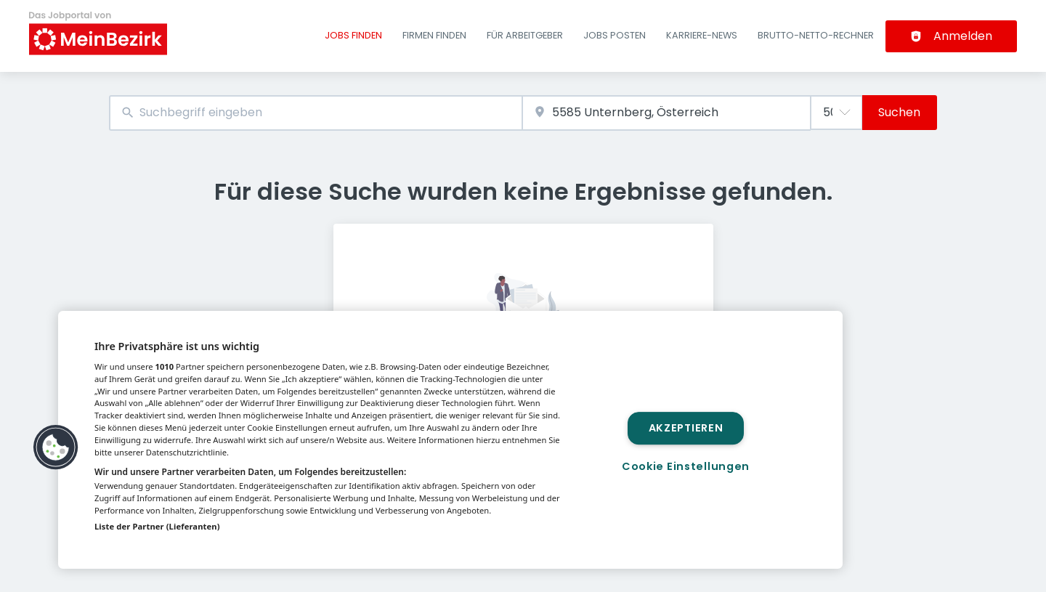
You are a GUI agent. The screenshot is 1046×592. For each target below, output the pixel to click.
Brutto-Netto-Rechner (816, 35)
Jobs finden (353, 35)
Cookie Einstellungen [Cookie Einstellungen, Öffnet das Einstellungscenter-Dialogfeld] (686, 466)
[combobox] (315, 113)
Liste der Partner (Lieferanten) (157, 526)
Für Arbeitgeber (525, 35)
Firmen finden (434, 35)
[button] (56, 447)
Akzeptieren (686, 428)
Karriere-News (701, 35)
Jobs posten (614, 35)
